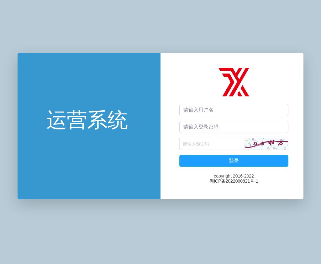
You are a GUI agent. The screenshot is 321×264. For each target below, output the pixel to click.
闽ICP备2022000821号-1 (233, 181)
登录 (234, 160)
